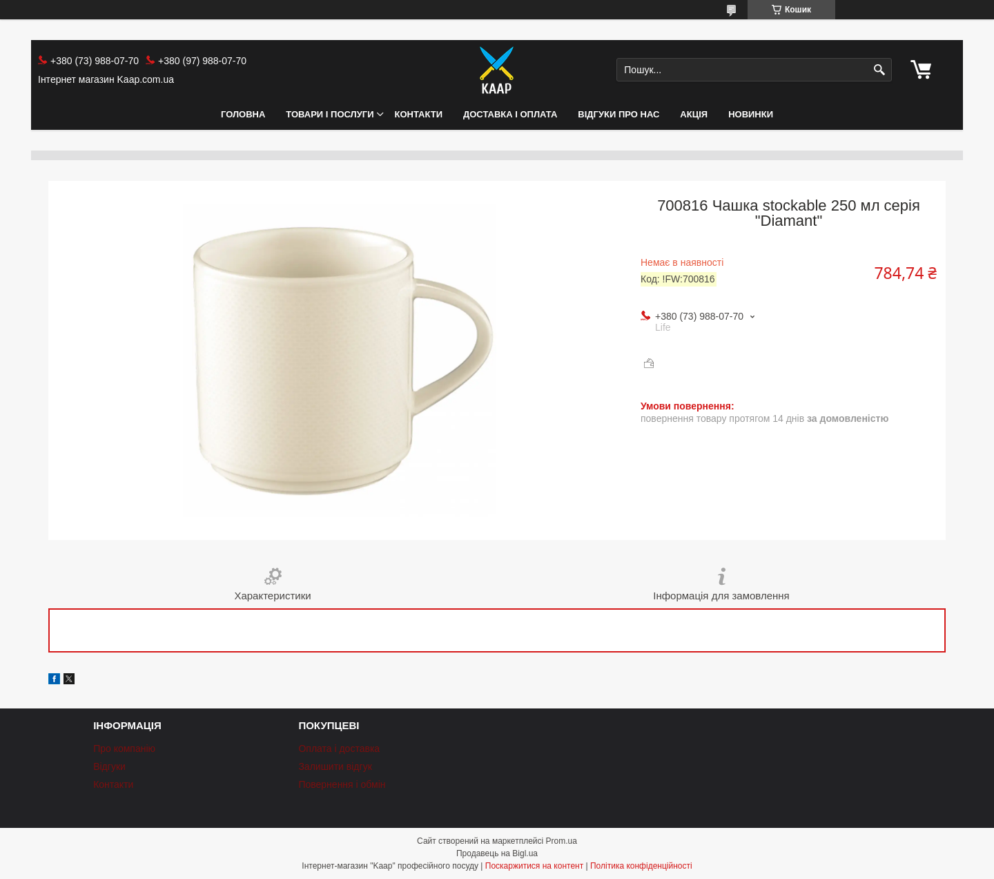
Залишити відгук (334, 766)
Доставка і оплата (510, 114)
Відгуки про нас (618, 114)
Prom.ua (561, 841)
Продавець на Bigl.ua (497, 853)
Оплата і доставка (339, 748)
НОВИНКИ (750, 114)
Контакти (419, 114)
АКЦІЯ (694, 114)
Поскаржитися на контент (534, 866)
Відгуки (109, 766)
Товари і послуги (329, 114)
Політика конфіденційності (641, 866)
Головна (243, 114)
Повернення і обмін (341, 784)
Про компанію (124, 748)
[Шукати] (879, 70)
